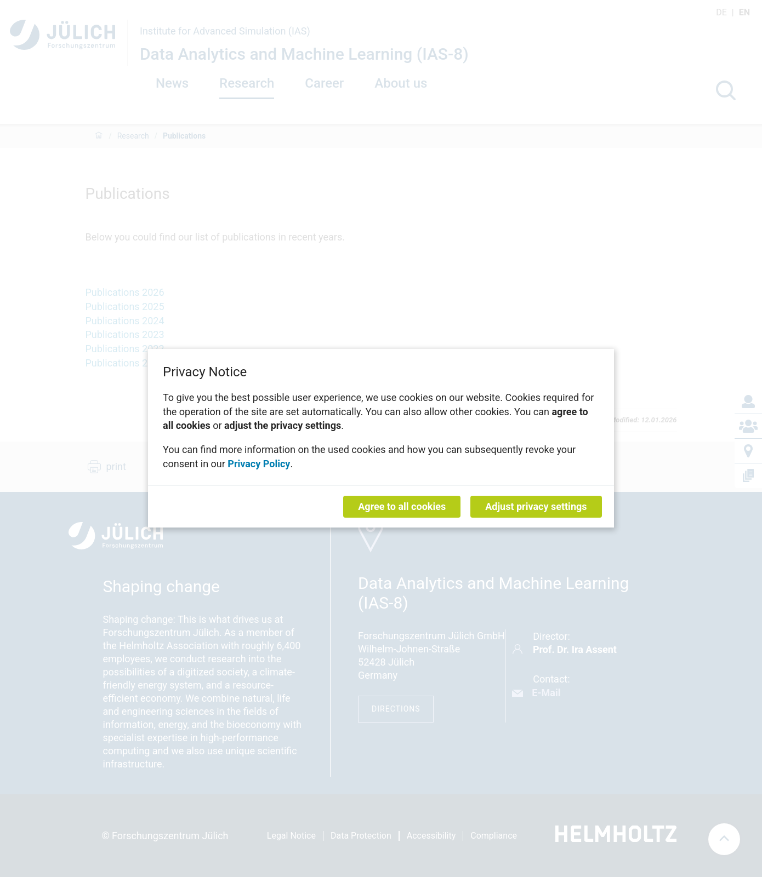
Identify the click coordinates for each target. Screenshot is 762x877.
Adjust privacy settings (536, 507)
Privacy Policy (259, 463)
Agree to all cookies (402, 507)
